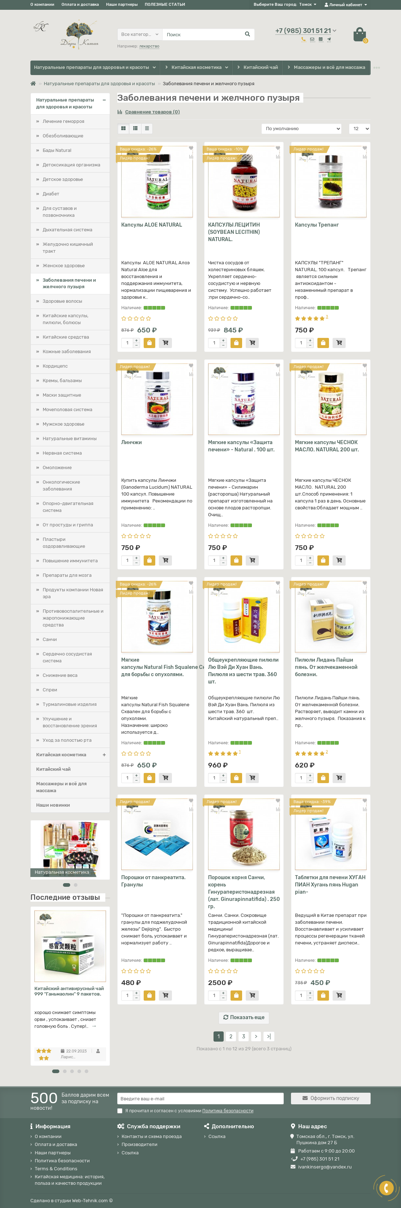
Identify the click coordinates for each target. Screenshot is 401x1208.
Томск (305, 4)
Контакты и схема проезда (152, 1136)
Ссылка (130, 1152)
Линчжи (131, 442)
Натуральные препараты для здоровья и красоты (91, 67)
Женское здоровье (64, 265)
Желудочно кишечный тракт (68, 247)
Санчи (50, 639)
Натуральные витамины (70, 438)
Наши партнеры (122, 4)
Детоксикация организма (71, 164)
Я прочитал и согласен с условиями (185, 1110)
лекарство (149, 46)
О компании (42, 4)
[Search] (208, 34)
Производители (139, 1144)
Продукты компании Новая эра (73, 593)
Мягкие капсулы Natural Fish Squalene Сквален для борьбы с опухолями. (157, 667)
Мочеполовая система (67, 409)
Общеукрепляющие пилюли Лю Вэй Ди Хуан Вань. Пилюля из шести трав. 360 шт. (243, 671)
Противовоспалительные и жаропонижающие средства (73, 618)
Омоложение (57, 467)
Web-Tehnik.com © (92, 1200)
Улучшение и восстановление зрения (70, 722)
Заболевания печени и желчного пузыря (69, 283)
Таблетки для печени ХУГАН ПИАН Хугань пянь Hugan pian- (330, 884)
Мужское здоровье (63, 424)
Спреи (50, 689)
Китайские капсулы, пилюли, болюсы (65, 319)
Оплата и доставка (80, 4)
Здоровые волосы (62, 301)
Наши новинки (53, 805)
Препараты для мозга (67, 575)
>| (269, 1037)
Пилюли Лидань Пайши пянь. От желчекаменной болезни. (326, 667)
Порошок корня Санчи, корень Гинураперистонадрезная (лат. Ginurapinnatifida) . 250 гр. (244, 892)
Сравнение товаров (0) (148, 112)
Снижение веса (60, 675)
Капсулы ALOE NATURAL (151, 225)
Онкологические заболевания (61, 485)
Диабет (51, 193)
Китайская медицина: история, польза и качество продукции (70, 1180)
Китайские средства (66, 337)
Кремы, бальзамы (62, 380)
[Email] (200, 1098)
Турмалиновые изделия (70, 704)
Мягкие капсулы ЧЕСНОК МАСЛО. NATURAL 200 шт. (327, 446)
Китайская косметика (192, 67)
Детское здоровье (63, 179)
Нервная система (62, 453)
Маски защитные (62, 395)
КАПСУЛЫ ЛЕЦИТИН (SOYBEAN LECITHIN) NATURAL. (234, 232)
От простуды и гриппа (68, 525)
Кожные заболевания (67, 351)
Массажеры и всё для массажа (325, 67)
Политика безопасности (62, 1160)
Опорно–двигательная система (68, 507)
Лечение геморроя (63, 121)
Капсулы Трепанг (317, 225)
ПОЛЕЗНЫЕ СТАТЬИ (165, 4)
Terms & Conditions (56, 1168)
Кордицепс (55, 366)
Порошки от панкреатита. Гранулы (153, 881)
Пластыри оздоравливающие (64, 543)
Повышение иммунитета (70, 560)
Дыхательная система (67, 229)
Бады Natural (57, 150)
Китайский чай (257, 67)
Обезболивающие (63, 135)
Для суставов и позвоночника (60, 212)
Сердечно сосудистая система (67, 657)
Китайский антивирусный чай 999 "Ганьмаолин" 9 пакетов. (69, 991)
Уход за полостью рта (67, 740)
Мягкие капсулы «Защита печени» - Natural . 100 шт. (241, 446)
